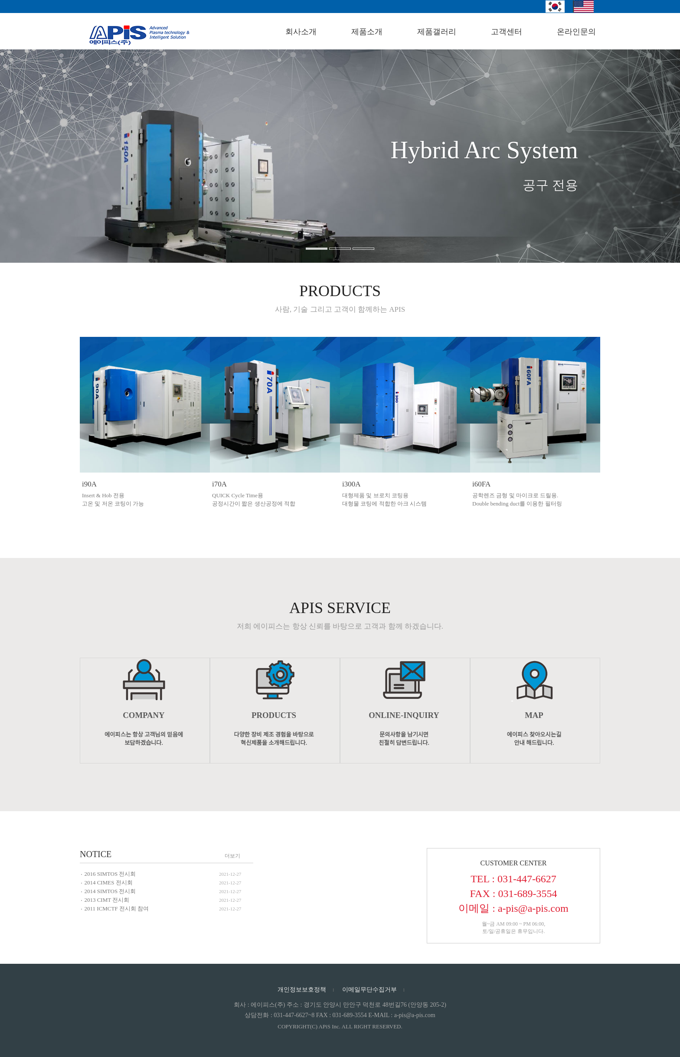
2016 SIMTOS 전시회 (110, 874)
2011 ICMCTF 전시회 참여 (116, 908)
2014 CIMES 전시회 (108, 882)
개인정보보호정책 (302, 989)
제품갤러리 (436, 31)
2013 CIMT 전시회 (106, 900)
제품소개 (366, 31)
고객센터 (506, 31)
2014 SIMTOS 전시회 (110, 891)
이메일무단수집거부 (369, 989)
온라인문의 (576, 31)
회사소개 (301, 31)
